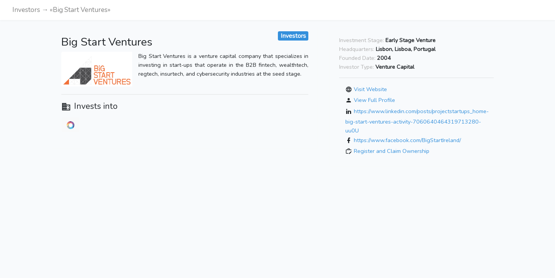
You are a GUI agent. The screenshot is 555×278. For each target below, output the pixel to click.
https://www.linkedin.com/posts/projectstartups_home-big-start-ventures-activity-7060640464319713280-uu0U (417, 120)
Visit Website (370, 89)
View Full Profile (374, 100)
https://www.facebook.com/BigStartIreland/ (407, 140)
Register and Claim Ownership (391, 151)
